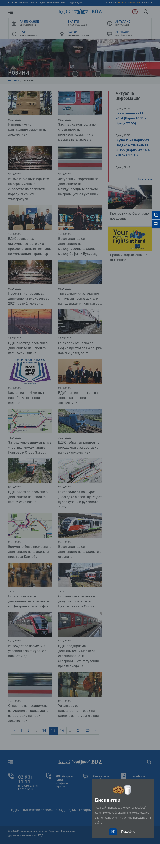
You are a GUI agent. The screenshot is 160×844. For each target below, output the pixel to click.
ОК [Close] (113, 831)
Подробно (128, 831)
